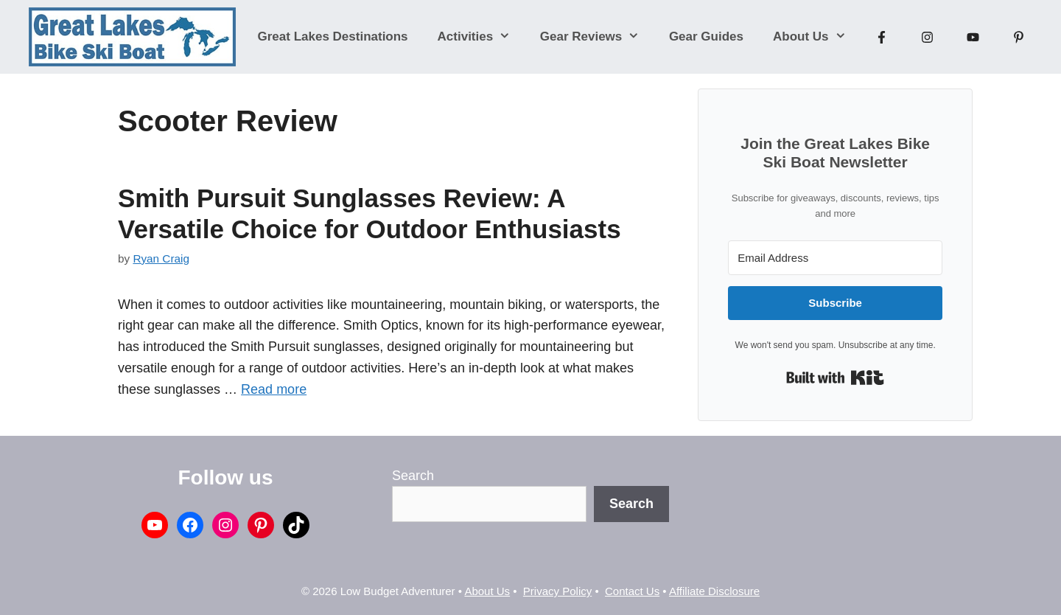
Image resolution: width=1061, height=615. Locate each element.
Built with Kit (835, 377)
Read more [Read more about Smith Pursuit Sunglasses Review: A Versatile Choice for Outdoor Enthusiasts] (274, 389)
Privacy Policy (557, 591)
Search (413, 475)
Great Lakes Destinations (333, 36)
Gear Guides (706, 36)
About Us (817, 37)
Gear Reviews (597, 37)
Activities (481, 37)
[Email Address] (835, 257)
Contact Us (632, 591)
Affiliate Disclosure (714, 591)
